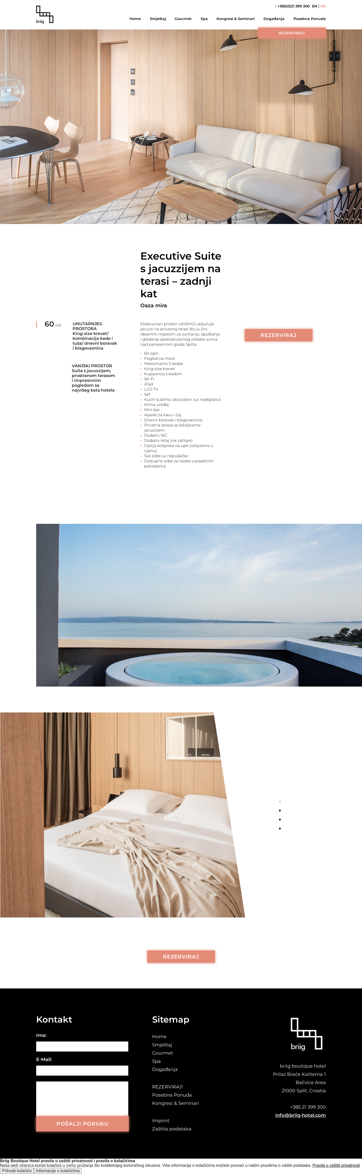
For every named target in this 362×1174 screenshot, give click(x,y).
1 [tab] (279, 801)
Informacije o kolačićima (58, 1171)
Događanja (274, 18)
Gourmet (183, 18)
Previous (279, 789)
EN (314, 6)
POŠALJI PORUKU (82, 1124)
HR (323, 6)
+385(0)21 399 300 (292, 6)
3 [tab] (279, 819)
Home (135, 18)
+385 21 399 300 (308, 1107)
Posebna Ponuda (309, 18)
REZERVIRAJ (278, 335)
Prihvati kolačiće (17, 1171)
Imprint (160, 1121)
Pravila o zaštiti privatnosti (336, 1165)
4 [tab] (279, 828)
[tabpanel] (135, 815)
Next (279, 840)
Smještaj (158, 18)
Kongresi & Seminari (236, 18)
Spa (204, 18)
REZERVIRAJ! (292, 33)
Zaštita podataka (171, 1129)
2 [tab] (279, 810)
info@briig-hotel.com (300, 1115)
